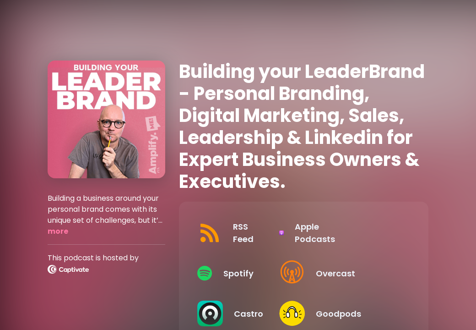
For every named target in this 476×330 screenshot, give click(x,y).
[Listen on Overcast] (355, 273)
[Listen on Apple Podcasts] (355, 232)
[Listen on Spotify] (245, 273)
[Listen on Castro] (245, 313)
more (58, 231)
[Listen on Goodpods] (355, 313)
